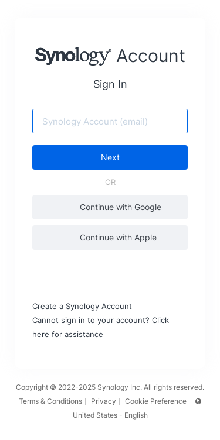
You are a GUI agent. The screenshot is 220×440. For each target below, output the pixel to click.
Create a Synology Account (82, 306)
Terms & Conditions (50, 401)
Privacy (103, 401)
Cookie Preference (156, 401)
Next (110, 157)
